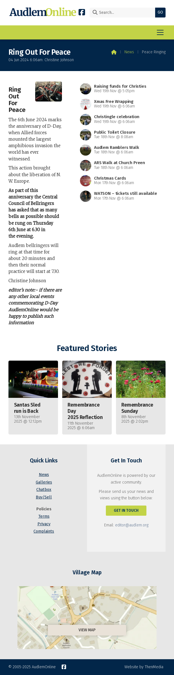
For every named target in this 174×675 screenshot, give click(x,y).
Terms (44, 516)
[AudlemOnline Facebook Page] (82, 12)
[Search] (123, 12)
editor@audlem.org (131, 525)
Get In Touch (126, 510)
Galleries (44, 482)
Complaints (44, 531)
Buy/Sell (44, 497)
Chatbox (43, 489)
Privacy (43, 524)
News (129, 52)
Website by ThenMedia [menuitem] (143, 667)
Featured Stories (87, 348)
